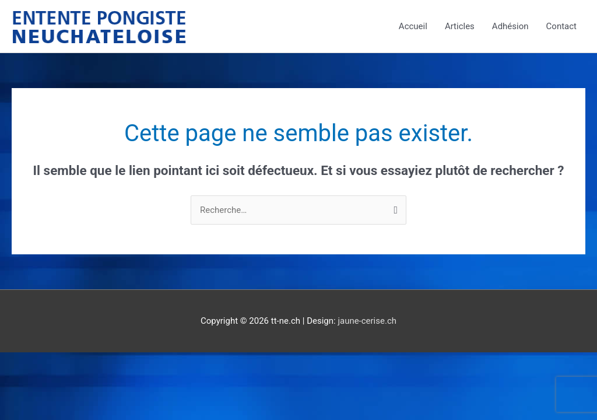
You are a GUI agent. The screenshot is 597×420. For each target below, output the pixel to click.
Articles (460, 26)
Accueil (413, 26)
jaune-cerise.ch (367, 321)
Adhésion (510, 26)
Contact (561, 26)
